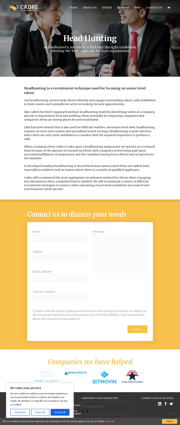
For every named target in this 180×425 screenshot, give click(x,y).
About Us (90, 7)
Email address (42, 271)
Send (136, 329)
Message (99, 231)
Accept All (60, 412)
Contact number (44, 291)
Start (74, 7)
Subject (38, 251)
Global (107, 7)
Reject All (40, 412)
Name (37, 231)
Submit (85, 411)
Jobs (138, 7)
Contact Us (154, 7)
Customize (20, 412)
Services (123, 7)
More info (109, 421)
